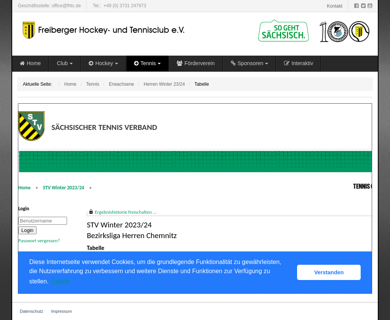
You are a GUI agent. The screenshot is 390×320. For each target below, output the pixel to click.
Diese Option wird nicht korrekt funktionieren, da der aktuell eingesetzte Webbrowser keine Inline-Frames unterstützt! (195, 198)
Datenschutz (31, 311)
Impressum (61, 311)
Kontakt (334, 6)
